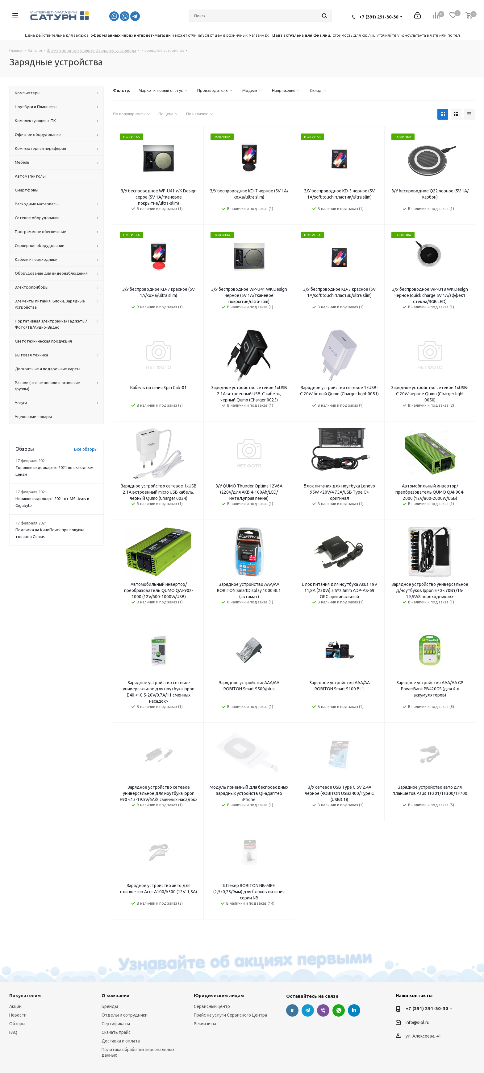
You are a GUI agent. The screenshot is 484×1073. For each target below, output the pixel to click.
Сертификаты (116, 993)
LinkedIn (354, 980)
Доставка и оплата (121, 1011)
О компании (115, 965)
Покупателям (25, 965)
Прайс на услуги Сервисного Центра (230, 985)
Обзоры (17, 993)
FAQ (13, 1002)
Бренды (110, 976)
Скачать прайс (116, 1002)
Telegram (308, 980)
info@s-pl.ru (417, 992)
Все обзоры (86, 449)
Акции (15, 976)
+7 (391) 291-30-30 (378, 16)
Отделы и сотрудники (125, 985)
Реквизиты (205, 993)
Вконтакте (292, 980)
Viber (323, 980)
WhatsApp (338, 980)
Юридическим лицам (219, 965)
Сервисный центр (212, 976)
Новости (18, 985)
